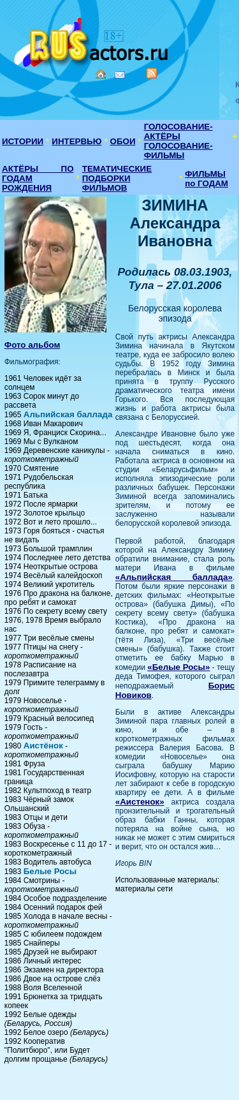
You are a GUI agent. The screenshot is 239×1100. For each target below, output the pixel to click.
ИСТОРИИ (22, 141)
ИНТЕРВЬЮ (76, 141)
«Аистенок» (139, 801)
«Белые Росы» (178, 667)
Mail (120, 74)
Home (101, 74)
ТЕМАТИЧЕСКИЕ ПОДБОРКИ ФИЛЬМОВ (117, 178)
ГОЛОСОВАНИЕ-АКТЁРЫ (178, 131)
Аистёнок (43, 745)
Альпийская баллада (68, 414)
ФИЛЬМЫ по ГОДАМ (206, 178)
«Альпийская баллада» (174, 577)
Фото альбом (32, 345)
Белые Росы (50, 871)
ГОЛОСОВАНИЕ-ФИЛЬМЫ (178, 150)
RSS (152, 73)
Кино (92, 40)
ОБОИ (123, 141)
